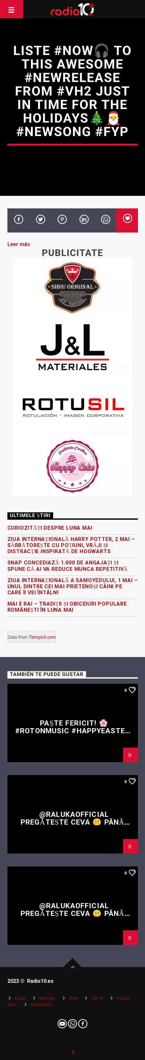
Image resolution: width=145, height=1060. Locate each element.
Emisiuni (47, 998)
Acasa (20, 998)
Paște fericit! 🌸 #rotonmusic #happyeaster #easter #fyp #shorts (72, 731)
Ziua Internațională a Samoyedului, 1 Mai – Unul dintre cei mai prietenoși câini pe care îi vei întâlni (72, 586)
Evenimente (41, 1005)
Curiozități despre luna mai (49, 528)
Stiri (73, 998)
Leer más (18, 244)
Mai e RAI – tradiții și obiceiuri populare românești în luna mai (67, 607)
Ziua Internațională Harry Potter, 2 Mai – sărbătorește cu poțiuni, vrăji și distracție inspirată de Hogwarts (71, 545)
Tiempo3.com (42, 637)
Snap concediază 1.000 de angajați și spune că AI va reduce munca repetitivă (67, 566)
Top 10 (97, 998)
